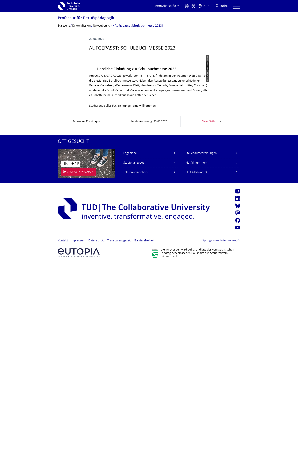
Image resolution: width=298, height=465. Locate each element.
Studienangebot (133, 364)
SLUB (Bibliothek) (197, 373)
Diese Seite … (209, 322)
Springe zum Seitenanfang (219, 441)
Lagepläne (130, 354)
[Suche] (221, 6)
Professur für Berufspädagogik (86, 18)
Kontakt (63, 441)
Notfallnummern (197, 364)
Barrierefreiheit (144, 441)
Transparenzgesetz (119, 441)
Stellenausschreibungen (201, 354)
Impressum (78, 441)
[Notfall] (187, 6)
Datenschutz (96, 441)
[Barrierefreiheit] (193, 6)
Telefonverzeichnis (135, 373)
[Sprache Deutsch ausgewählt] (203, 6)
